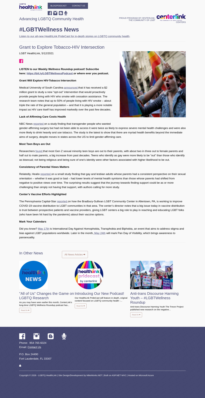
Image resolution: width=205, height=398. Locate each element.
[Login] (20, 365)
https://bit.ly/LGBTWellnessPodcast (50, 73)
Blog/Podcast (58, 6)
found (39, 151)
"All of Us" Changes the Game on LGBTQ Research (46, 295)
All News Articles (74, 254)
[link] (20, 365)
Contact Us (78, 6)
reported (38, 123)
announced (71, 87)
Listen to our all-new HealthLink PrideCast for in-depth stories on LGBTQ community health (74, 36)
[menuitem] (58, 6)
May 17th (43, 228)
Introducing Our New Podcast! (99, 293)
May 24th (99, 233)
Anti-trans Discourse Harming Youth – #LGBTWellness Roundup (154, 297)
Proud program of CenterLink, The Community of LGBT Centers (152, 20)
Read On (25, 310)
